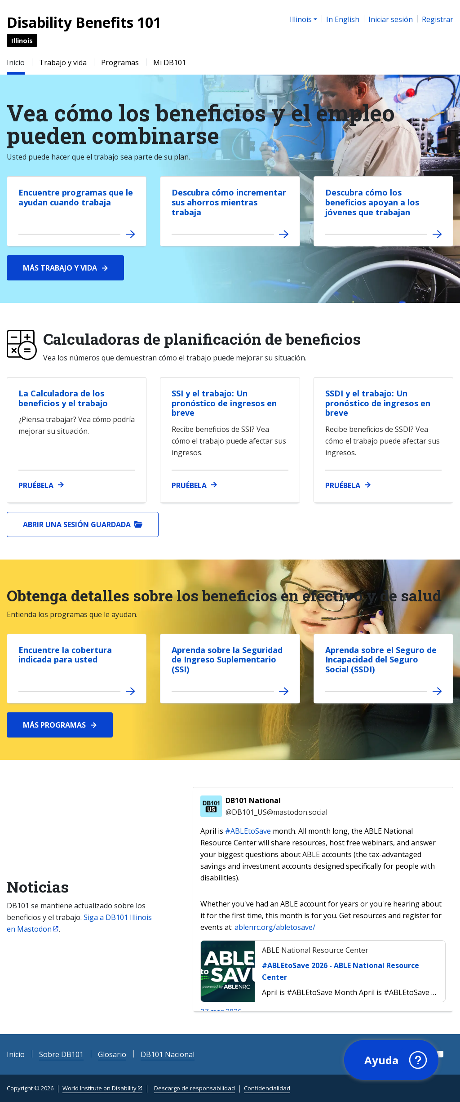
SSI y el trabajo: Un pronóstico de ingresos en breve (224, 403)
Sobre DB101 (61, 1054)
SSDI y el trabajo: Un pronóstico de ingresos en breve (377, 403)
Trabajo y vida (63, 62)
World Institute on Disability (99, 1088)
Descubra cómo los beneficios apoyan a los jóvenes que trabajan (372, 202)
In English (342, 19)
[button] (390, 1059)
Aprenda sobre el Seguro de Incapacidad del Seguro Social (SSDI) (381, 659)
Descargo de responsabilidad (194, 1088)
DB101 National (276, 806)
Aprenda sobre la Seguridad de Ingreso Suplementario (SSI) (227, 659)
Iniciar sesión (390, 19)
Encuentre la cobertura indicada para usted (65, 654)
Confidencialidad (267, 1088)
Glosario (112, 1054)
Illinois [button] (301, 19)
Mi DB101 (169, 62)
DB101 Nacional (168, 1054)
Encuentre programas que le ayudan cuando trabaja (75, 197)
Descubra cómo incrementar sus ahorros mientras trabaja (229, 202)
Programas (120, 62)
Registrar (437, 19)
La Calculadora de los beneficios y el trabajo (63, 398)
